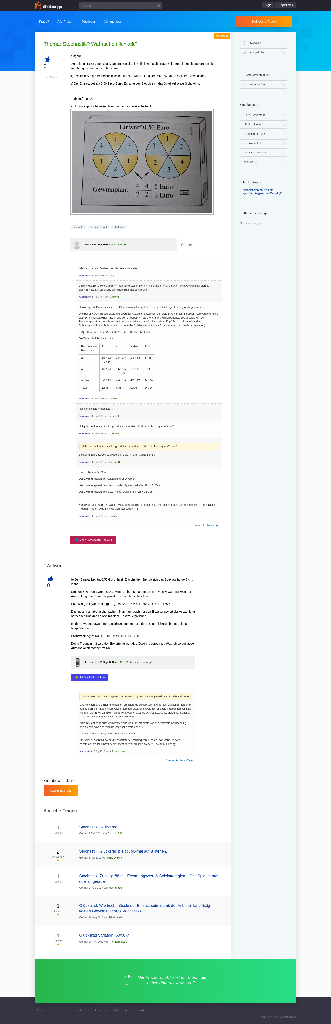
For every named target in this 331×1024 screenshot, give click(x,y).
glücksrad (119, 227)
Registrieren (286, 5)
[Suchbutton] (158, 5)
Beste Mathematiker (257, 75)
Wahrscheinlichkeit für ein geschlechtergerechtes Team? (260, 192)
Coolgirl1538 (115, 833)
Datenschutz (121, 1010)
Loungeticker (257, 52)
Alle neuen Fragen (250, 223)
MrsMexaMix (114, 857)
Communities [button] (113, 21)
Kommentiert (85, 275)
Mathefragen (116, 887)
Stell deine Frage (263, 21)
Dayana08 (120, 244)
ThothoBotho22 (118, 941)
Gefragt (88, 244)
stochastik (78, 227)
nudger (112, 275)
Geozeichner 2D (254, 133)
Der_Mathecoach (130, 662)
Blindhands (115, 917)
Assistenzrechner (255, 152)
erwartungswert (99, 227)
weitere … (250, 162)
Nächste (222, 35)
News (40, 1010)
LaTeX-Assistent (254, 115)
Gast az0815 (115, 462)
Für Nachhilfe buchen (92, 677)
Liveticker (255, 42)
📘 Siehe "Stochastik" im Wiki (93, 540)
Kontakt (139, 1010)
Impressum (101, 1010)
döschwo (113, 398)
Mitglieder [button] (88, 21)
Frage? (44, 21)
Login (268, 5)
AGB (52, 1010)
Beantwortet (92, 662)
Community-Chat (255, 84)
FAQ (64, 1010)
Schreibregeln (81, 1010)
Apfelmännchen (117, 751)
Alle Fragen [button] (65, 21)
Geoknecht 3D (253, 143)
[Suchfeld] (120, 5)
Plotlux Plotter (253, 124)
